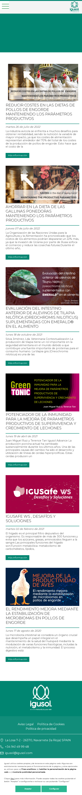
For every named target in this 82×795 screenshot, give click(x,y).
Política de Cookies (50, 724)
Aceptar (27, 789)
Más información (17, 155)
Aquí (12, 778)
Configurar (54, 789)
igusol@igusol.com (18, 753)
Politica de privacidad (41, 728)
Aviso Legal (26, 724)
